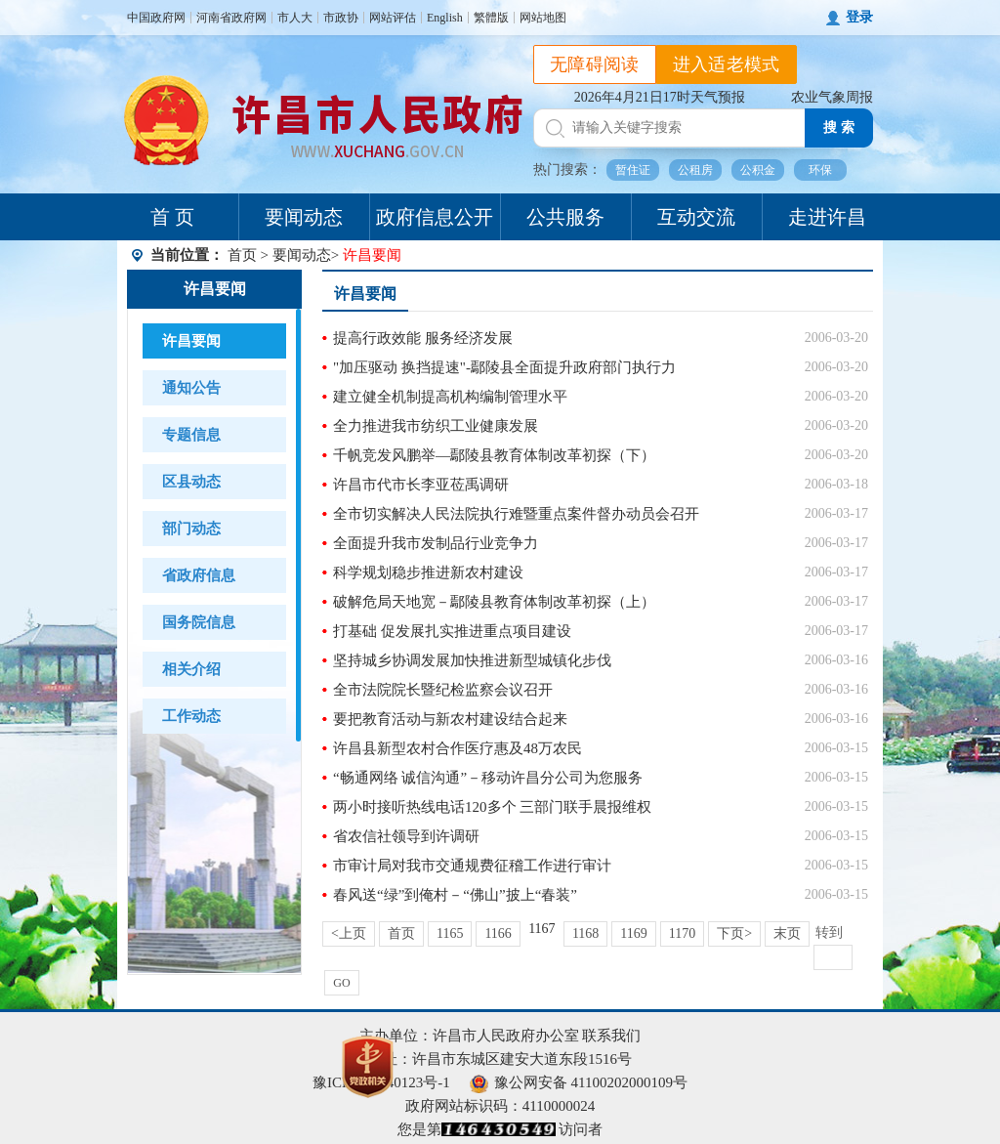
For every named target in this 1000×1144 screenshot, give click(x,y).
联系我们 (611, 1035)
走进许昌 (827, 217)
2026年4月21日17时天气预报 (659, 97)
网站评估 (392, 17)
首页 (242, 255)
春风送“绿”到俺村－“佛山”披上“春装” (455, 895)
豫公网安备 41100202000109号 (579, 1082)
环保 (820, 170)
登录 (859, 17)
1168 (585, 933)
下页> (734, 933)
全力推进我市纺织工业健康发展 (435, 426)
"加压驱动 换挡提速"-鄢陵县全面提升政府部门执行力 (504, 367)
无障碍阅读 (595, 64)
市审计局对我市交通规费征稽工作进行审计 (472, 865)
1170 (682, 933)
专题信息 (191, 435)
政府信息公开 (434, 217)
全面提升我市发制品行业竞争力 (435, 543)
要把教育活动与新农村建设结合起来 (450, 719)
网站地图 (543, 17)
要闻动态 (304, 217)
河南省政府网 (231, 17)
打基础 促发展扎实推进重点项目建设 (452, 631)
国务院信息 (198, 622)
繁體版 (491, 17)
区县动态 (191, 481)
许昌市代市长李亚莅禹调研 (421, 484)
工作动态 (191, 716)
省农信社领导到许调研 (406, 836)
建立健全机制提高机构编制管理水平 (450, 396)
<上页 (348, 933)
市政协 (340, 17)
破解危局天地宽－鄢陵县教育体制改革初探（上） (494, 602)
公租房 (695, 170)
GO (341, 983)
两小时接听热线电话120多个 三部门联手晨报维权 (492, 807)
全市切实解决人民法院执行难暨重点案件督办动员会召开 (516, 514)
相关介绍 (191, 669)
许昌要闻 (215, 288)
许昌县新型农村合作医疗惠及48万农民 (457, 748)
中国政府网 (156, 17)
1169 (633, 933)
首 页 (172, 217)
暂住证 (632, 170)
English (445, 17)
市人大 (294, 17)
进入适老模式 (726, 64)
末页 (787, 933)
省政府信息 (198, 575)
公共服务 (565, 217)
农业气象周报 (832, 97)
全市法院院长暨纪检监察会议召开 (443, 690)
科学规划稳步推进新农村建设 (428, 572)
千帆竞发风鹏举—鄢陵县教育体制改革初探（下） (494, 455)
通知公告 (191, 388)
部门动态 (191, 528)
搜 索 (838, 127)
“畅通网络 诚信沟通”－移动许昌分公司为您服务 (488, 777)
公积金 (757, 170)
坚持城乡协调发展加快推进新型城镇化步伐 (472, 660)
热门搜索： (567, 169)
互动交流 (696, 217)
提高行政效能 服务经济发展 (423, 338)
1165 (450, 933)
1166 (497, 933)
